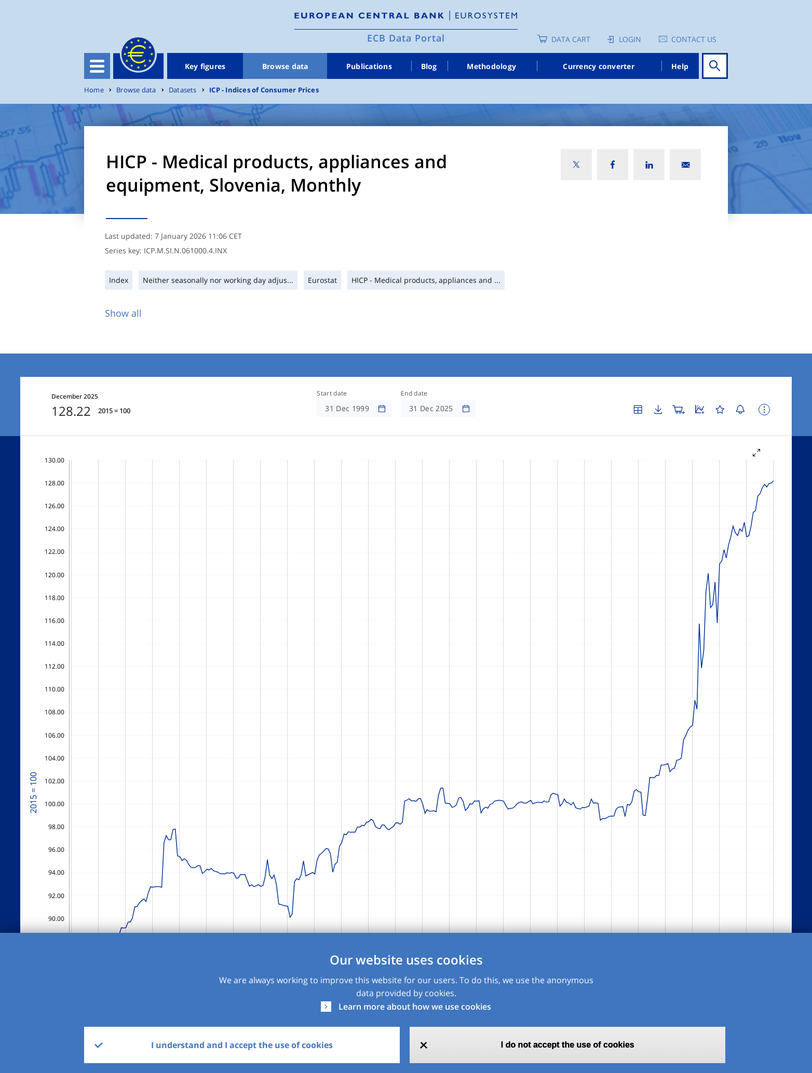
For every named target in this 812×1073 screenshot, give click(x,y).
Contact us (693, 39)
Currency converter (598, 66)
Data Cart (570, 39)
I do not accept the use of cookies (567, 1044)
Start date (332, 393)
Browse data (285, 66)
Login (630, 39)
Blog (429, 66)
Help (679, 66)
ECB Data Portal (406, 38)
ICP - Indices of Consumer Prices (264, 90)
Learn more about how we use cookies (415, 1006)
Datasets (183, 90)
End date (414, 393)
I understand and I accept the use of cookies (242, 1045)
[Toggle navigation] (97, 66)
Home (94, 90)
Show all (123, 313)
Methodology (491, 66)
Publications (369, 66)
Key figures (205, 66)
